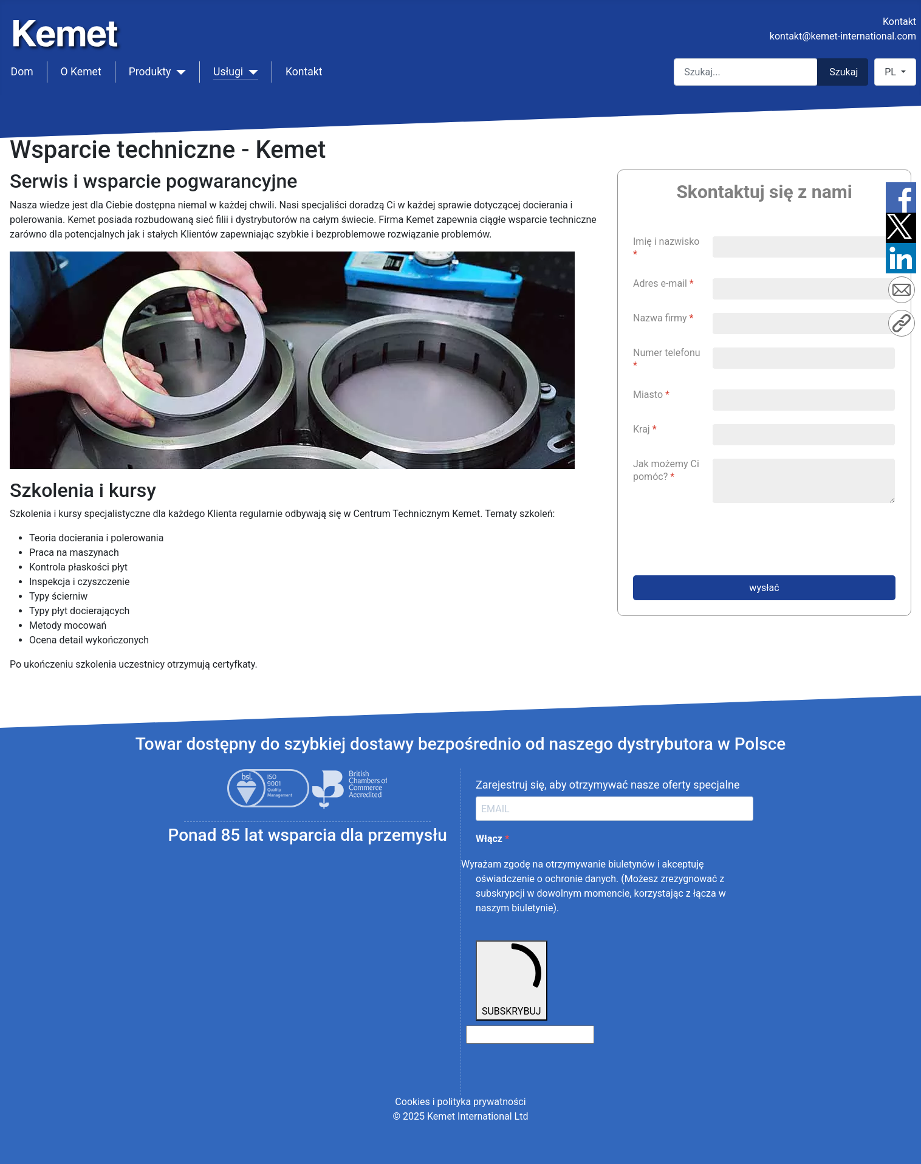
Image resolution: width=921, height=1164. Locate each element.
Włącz (490, 838)
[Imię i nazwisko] (803, 247)
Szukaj (843, 72)
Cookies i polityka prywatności (460, 1102)
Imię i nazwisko (666, 248)
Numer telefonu (666, 359)
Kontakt (899, 21)
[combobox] (746, 72)
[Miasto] (803, 400)
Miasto (651, 394)
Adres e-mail (663, 283)
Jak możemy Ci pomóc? (666, 470)
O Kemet (81, 72)
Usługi (228, 72)
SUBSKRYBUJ (512, 979)
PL (892, 72)
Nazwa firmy (663, 318)
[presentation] (725, 539)
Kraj (645, 429)
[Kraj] (803, 434)
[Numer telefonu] (803, 358)
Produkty (150, 72)
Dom (22, 72)
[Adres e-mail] (803, 289)
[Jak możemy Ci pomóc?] (803, 481)
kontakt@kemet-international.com (843, 36)
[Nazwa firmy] (803, 323)
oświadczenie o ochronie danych (546, 879)
